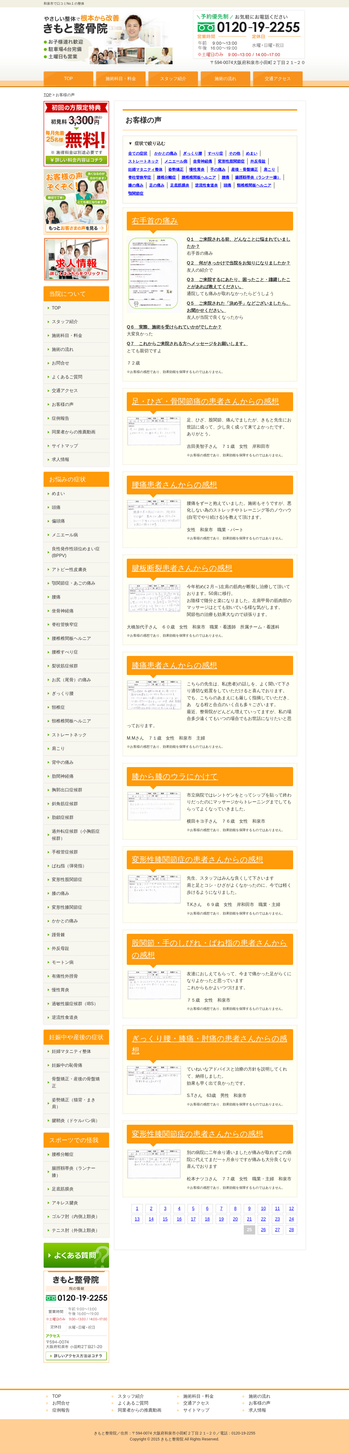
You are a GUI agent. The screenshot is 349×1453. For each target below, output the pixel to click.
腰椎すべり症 (65, 652)
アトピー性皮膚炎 (69, 569)
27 (277, 1229)
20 (235, 1219)
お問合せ (60, 363)
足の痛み (156, 185)
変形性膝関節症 (67, 907)
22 (263, 1219)
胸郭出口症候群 (67, 790)
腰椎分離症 (166, 177)
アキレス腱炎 (65, 1202)
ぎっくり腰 (192, 153)
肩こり (269, 169)
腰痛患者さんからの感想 (174, 485)
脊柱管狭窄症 (139, 177)
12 (291, 1208)
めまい (251, 153)
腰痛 (225, 177)
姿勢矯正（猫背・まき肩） (73, 1103)
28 (291, 1229)
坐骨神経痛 (202, 161)
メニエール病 (175, 161)
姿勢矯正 (175, 169)
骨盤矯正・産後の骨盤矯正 (76, 1082)
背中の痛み (63, 762)
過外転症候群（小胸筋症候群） (76, 835)
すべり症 (215, 153)
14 (151, 1219)
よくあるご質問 (67, 377)
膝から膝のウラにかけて (175, 776)
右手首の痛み (155, 221)
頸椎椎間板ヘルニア (254, 185)
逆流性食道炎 (206, 185)
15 (165, 1219)
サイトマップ (65, 445)
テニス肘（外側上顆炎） (76, 1230)
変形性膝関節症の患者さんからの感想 (197, 859)
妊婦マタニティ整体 (145, 169)
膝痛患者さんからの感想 (174, 665)
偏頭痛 (58, 521)
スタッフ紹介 (173, 78)
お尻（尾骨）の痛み (71, 679)
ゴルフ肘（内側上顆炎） (76, 1216)
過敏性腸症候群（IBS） (75, 1003)
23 (277, 1219)
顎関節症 (135, 193)
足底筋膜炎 (179, 185)
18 (207, 1219)
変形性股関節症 (231, 161)
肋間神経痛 (63, 776)
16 (179, 1219)
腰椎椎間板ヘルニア (199, 177)
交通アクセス (278, 78)
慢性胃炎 (196, 169)
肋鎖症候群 (63, 817)
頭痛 (227, 185)
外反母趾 (258, 161)
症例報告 (60, 418)
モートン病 (63, 962)
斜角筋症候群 (65, 803)
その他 (234, 153)
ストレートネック (143, 161)
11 (277, 1208)
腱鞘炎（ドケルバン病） (76, 1120)
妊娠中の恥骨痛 (67, 1065)
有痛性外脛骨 (65, 976)
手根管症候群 (65, 852)
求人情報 (60, 459)
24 (291, 1219)
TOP (68, 78)
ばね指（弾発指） (69, 866)
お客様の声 (63, 404)
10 (263, 1208)
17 (193, 1219)
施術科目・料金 (121, 78)
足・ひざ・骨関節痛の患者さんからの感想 (205, 401)
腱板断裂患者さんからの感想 (182, 568)
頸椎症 (58, 707)
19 (221, 1219)
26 (263, 1229)
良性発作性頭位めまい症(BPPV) (76, 552)
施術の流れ (225, 78)
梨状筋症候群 (65, 666)
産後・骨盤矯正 (244, 169)
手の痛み (217, 169)
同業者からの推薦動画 (73, 432)
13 (137, 1219)
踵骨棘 (58, 934)
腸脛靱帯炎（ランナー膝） (258, 177)
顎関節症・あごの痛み (73, 583)
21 (249, 1219)
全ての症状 (137, 153)
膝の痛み (135, 185)
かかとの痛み (165, 153)
